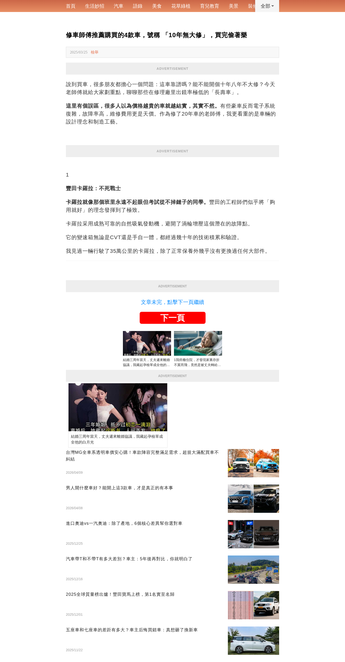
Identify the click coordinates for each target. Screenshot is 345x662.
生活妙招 (94, 6)
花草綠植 (180, 6)
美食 (157, 6)
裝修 (253, 6)
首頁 (70, 6)
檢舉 (94, 52)
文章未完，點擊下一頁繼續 (172, 302)
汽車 (118, 6)
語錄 (138, 6)
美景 (233, 6)
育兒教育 (209, 6)
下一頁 (172, 317)
